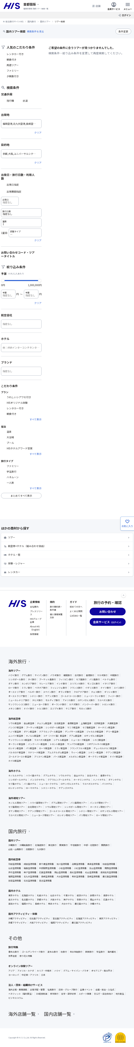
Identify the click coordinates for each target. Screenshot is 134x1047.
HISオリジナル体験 (17, 402)
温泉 (9, 431)
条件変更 (123, 31)
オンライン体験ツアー (20, 966)
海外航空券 (14, 718)
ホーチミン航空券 (106, 727)
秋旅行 (64, 951)
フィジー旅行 (114, 696)
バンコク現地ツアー (99, 802)
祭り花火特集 (26, 956)
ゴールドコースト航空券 (19, 756)
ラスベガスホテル (90, 783)
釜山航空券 (29, 723)
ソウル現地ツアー (53, 807)
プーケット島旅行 (47, 679)
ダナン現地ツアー (16, 811)
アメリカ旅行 (69, 700)
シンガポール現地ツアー (75, 807)
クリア (38, 132)
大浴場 (10, 437)
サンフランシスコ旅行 (18, 704)
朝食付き (11, 59)
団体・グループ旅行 (68, 989)
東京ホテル (13, 895)
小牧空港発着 (65, 868)
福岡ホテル (27, 903)
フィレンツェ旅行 (58, 687)
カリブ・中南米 (44, 970)
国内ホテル (14, 890)
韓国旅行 (68, 675)
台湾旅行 (79, 675)
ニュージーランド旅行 (94, 696)
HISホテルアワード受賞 (19, 448)
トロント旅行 (108, 704)
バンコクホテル (37, 779)
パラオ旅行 (55, 675)
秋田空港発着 (109, 864)
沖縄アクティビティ (17, 918)
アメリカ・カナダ (25, 970)
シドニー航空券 (95, 752)
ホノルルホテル (15, 775)
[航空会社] (21, 324)
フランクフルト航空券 (80, 748)
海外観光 (111, 951)
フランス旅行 (76, 687)
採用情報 (34, 634)
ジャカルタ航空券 (95, 731)
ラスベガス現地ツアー (18, 815)
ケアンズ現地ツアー (37, 811)
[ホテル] (21, 347)
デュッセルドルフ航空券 (105, 748)
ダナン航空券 (30, 731)
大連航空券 (112, 723)
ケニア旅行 (71, 708)
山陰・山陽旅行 (15, 849)
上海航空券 (86, 723)
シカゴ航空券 (99, 740)
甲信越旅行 (75, 845)
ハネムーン (13, 477)
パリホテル (107, 783)
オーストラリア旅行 (17, 696)
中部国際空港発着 (47, 868)
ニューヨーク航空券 (80, 740)
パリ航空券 (31, 748)
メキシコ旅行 (14, 708)
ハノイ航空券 (14, 731)
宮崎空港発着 (93, 876)
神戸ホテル (69, 899)
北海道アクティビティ (86, 918)
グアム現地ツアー (59, 802)
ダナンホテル (114, 779)
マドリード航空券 (36, 752)
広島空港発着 (45, 872)
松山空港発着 (91, 872)
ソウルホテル (64, 775)
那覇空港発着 (14, 880)
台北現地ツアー (35, 807)
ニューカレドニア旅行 (18, 700)
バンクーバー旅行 (90, 704)
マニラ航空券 (73, 727)
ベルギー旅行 (34, 691)
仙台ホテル (55, 895)
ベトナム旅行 (109, 679)
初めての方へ (76, 606)
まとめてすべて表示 (21, 495)
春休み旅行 (13, 951)
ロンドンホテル (15, 788)
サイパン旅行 (41, 675)
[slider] (3, 280)
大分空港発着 (63, 876)
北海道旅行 (40, 845)
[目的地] (21, 153)
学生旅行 (11, 471)
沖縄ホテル (95, 903)
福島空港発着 (30, 868)
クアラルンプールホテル (59, 779)
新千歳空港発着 (46, 864)
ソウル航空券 (14, 723)
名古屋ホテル (28, 899)
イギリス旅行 (91, 687)
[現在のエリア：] (31, 4)
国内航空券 (14, 859)
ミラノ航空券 (60, 748)
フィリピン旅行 (66, 679)
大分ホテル (66, 903)
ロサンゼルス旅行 (86, 700)
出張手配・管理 (37, 989)
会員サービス (113, 6)
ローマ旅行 (13, 687)
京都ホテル (42, 899)
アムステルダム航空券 (57, 752)
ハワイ (57, 970)
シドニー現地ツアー (88, 811)
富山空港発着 (95, 868)
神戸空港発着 (30, 872)
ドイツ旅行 (105, 687)
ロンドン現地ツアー (66, 815)
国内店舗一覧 (59, 1014)
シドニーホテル (48, 788)
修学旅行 (54, 993)
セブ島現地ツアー (16, 807)
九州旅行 (41, 849)
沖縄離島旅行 (26, 845)
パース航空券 (59, 756)
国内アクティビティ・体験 (22, 913)
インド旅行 (62, 683)
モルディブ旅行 (52, 700)
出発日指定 (13, 184)
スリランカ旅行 (77, 683)
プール (10, 442)
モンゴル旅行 (93, 683)
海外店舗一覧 (24, 1014)
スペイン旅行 (49, 691)
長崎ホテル (40, 903)
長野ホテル (108, 895)
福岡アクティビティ (60, 922)
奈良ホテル (82, 899)
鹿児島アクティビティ (82, 922)
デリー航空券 (112, 731)
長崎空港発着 (47, 876)
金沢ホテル (13, 899)
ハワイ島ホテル (33, 775)
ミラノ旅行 (27, 687)
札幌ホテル (42, 895)
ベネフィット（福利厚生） (21, 993)
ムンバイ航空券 (15, 735)
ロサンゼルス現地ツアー (111, 811)
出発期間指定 (14, 191)
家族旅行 (89, 951)
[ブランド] (21, 371)
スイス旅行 (119, 687)
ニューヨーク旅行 (40, 704)
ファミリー (13, 70)
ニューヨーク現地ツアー (43, 815)
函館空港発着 (78, 864)
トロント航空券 (57, 744)
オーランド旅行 (59, 704)
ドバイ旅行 (29, 708)
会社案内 (34, 606)
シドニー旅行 (36, 696)
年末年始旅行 (76, 951)
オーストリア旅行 (16, 691)
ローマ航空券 (45, 748)
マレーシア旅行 (46, 683)
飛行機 (10, 100)
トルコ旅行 (42, 708)
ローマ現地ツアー (104, 815)
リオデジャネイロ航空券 (98, 744)
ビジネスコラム (15, 998)
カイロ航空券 (14, 760)
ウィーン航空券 (78, 752)
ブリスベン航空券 (42, 756)
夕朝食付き (13, 76)
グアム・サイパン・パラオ (75, 970)
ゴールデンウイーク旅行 (33, 951)
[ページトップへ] (123, 595)
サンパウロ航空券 (75, 744)
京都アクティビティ (17, 922)
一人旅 (10, 482)
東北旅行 (52, 845)
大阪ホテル (55, 899)
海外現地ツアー (16, 798)
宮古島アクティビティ (63, 918)
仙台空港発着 (14, 868)
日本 (43, 974)
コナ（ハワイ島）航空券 (54, 735)
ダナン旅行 (13, 683)
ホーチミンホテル (81, 779)
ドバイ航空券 (116, 756)
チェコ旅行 (96, 691)
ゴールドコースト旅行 (71, 696)
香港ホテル (105, 775)
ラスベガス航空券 (42, 740)
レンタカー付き (15, 54)
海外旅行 (19, 661)
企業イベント (86, 989)
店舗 (96, 5)
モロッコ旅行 (85, 708)
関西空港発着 (111, 868)
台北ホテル (92, 775)
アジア (11, 970)
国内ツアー (14, 840)
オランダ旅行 (64, 691)
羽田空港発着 (14, 864)
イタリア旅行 (109, 683)
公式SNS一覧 (76, 615)
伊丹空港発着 (14, 872)
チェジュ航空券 (44, 723)
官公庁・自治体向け (103, 993)
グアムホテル (49, 775)
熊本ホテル (53, 903)
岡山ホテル (95, 899)
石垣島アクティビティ (39, 918)
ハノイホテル (99, 779)
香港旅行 (90, 675)
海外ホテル (14, 771)
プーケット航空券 (34, 727)
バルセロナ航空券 (16, 752)
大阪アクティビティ (38, 922)
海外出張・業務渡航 (17, 989)
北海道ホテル (28, 895)
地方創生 (120, 993)
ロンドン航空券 (15, 748)
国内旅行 (19, 831)
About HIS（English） (35, 628)
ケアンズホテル (66, 788)
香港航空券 (73, 723)
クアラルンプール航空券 (50, 731)
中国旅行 (114, 675)
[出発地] (21, 123)
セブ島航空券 (89, 727)
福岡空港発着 (14, 876)
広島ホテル (108, 899)
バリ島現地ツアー (78, 802)
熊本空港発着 (78, 876)
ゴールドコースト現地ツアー (62, 811)
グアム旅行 (27, 675)
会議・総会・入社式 (104, 989)
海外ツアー (14, 670)
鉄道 (25, 100)
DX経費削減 (41, 993)
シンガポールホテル (17, 779)
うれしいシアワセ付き (19, 397)
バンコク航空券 (15, 727)
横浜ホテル (82, 895)
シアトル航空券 (61, 740)
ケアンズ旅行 (51, 696)
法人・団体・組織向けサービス (25, 985)
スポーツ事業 (85, 993)
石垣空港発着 (30, 880)
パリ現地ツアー (86, 815)
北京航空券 (99, 723)
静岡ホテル (95, 895)
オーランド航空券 (16, 744)
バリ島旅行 (94, 679)
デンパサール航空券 (74, 731)
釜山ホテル (79, 775)
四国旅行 (30, 849)
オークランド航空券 (97, 756)
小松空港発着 (80, 868)
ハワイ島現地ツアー (39, 802)
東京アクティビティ (108, 918)
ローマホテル (32, 788)
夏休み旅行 (52, 951)
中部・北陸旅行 (91, 845)
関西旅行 (105, 845)
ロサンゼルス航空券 (93, 735)
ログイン (126, 15)
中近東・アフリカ (30, 974)
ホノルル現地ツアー (17, 802)
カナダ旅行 (74, 704)
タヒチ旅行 (37, 700)
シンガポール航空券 (55, 727)
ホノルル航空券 (33, 735)
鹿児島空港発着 (110, 876)
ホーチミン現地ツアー (100, 807)
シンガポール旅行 (16, 679)
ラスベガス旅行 (104, 700)
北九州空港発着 (31, 876)
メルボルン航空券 (77, 756)
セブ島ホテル (14, 783)
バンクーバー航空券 (37, 744)
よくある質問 (76, 611)
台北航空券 (59, 723)
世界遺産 (12, 956)
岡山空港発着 (60, 872)
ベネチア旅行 (41, 687)
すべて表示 (36, 419)
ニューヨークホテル (48, 783)
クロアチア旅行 (81, 691)
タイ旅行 (32, 679)
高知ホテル (13, 903)
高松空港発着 (76, 872)
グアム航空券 (75, 735)
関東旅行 (63, 845)
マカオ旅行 (102, 675)
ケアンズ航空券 (113, 752)
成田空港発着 (30, 864)
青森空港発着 (93, 864)
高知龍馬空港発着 (108, 872)
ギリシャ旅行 (110, 691)
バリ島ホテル (30, 783)
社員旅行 (51, 989)
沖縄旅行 (12, 845)
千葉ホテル (69, 895)
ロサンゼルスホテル (70, 783)
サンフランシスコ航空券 (19, 740)
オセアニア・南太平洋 (101, 970)
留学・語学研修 (68, 993)
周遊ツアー (13, 65)
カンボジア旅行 (29, 683)
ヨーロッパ (13, 974)
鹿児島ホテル (81, 903)
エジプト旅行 (56, 708)
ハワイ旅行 (13, 675)
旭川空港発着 (63, 864)
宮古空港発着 (45, 880)
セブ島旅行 (81, 679)
